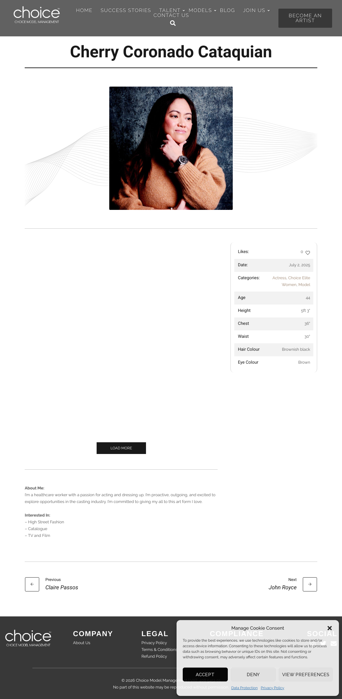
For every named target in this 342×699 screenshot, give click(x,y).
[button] (330, 628)
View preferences (305, 674)
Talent (171, 10)
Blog (227, 10)
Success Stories (126, 10)
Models (202, 10)
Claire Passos (61, 587)
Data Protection (244, 688)
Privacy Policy (272, 688)
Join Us (256, 10)
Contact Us (171, 15)
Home (84, 10)
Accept (205, 674)
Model (304, 285)
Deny (253, 674)
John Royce (283, 587)
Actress (279, 278)
